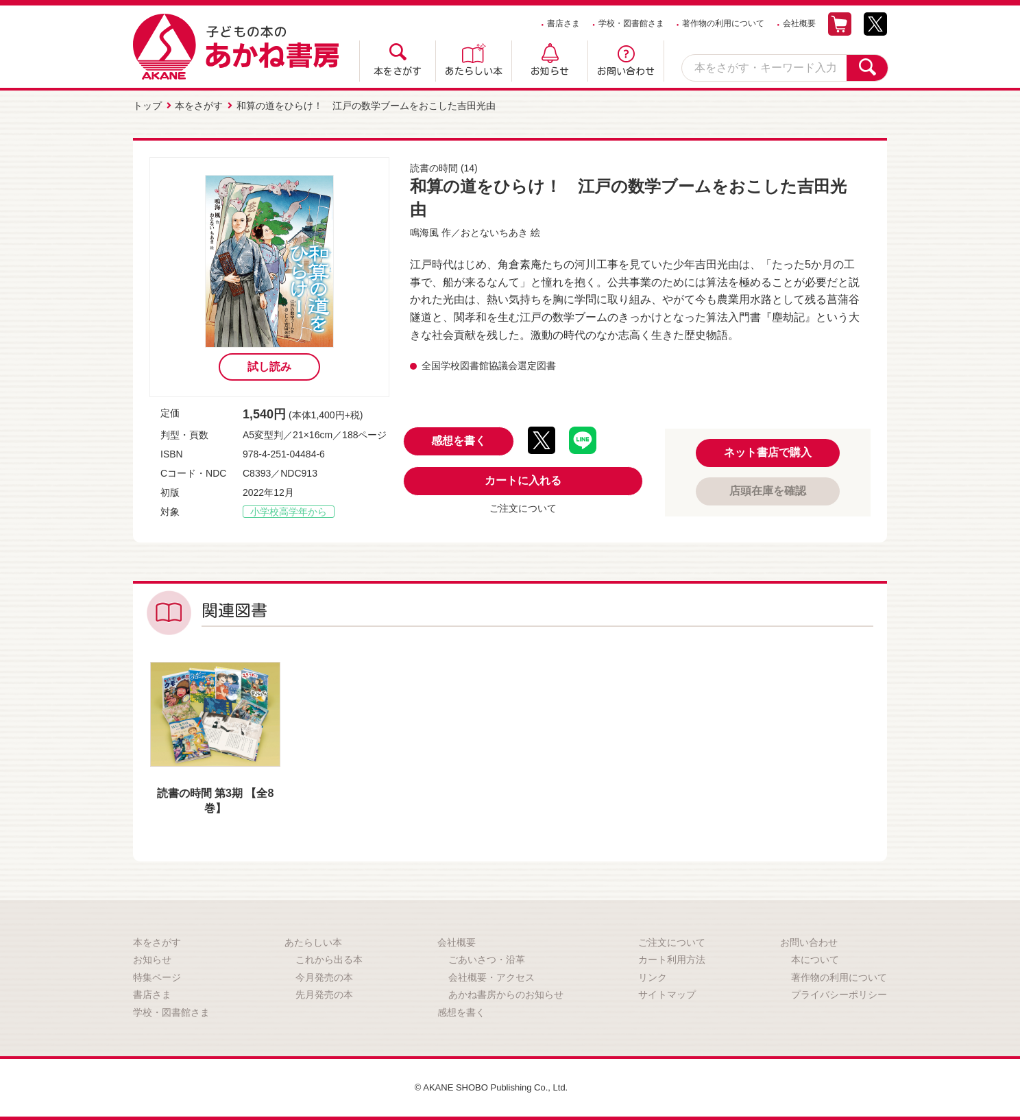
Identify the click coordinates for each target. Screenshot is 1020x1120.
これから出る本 (329, 957)
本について (815, 957)
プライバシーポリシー (839, 993)
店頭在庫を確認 (767, 489)
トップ (147, 104)
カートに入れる (523, 479)
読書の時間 (434, 165)
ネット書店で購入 (768, 450)
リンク (652, 975)
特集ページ (157, 975)
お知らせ (550, 71)
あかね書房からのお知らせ (505, 993)
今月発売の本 (324, 975)
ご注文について (523, 506)
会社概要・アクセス (491, 975)
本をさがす (398, 71)
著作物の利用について (723, 23)
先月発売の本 (324, 993)
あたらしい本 (473, 71)
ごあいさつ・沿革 (486, 957)
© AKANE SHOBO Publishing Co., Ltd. (491, 1085)
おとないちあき (494, 230)
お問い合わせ (626, 71)
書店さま (563, 23)
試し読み (269, 364)
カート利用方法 (671, 957)
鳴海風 (424, 230)
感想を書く (458, 439)
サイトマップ (667, 993)
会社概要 (799, 23)
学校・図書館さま (631, 23)
